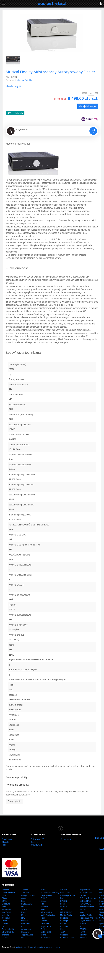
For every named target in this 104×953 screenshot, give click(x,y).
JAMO (23, 909)
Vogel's (5, 938)
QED (4, 926)
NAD (23, 918)
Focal (62, 904)
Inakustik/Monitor (87, 907)
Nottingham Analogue (89, 918)
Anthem (24, 890)
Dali (61, 898)
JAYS (43, 909)
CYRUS (44, 898)
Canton (83, 895)
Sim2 (62, 929)
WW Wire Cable (66, 938)
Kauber (83, 909)
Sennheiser (26, 929)
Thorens (5, 935)
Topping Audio (27, 935)
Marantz (83, 912)
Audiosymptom (86, 893)
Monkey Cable (86, 915)
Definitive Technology (88, 898)
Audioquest (65, 893)
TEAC (82, 932)
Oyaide (44, 921)
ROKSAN (64, 926)
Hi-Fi (4, 845)
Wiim (23, 938)
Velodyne (83, 935)
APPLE (44, 890)
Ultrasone (64, 935)
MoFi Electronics (48, 915)
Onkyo (4, 921)
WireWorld (45, 938)
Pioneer (5, 923)
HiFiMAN (44, 907)
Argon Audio (85, 890)
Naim (43, 918)
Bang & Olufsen (27, 895)
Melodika (5, 915)
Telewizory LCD (37, 839)
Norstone (64, 918)
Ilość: (84, 93)
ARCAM (63, 890)
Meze (23, 915)
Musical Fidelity (24, 80)
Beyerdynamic (47, 895)
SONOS (83, 929)
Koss (23, 912)
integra (57, 947)
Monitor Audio (66, 915)
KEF (101, 909)
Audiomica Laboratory (50, 893)
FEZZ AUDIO (26, 904)
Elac (23, 901)
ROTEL (83, 926)
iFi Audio (63, 907)
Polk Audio (25, 923)
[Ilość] (91, 93)
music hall (6, 918)
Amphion (5, 890)
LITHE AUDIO (66, 912)
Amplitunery (7, 839)
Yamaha (83, 938)
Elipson (44, 901)
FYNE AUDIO (85, 904)
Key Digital (6, 912)
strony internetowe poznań (41, 947)
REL (23, 926)
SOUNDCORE (8, 932)
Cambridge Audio (67, 895)
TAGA (62, 932)
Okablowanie (36, 845)
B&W (4, 895)
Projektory (35, 842)
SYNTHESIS (46, 932)
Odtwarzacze (65, 839)
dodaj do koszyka (87, 106)
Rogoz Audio (46, 926)
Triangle (44, 935)
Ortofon (24, 921)
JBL (61, 909)
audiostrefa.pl (21, 947)
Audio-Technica (8, 893)
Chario (4, 898)
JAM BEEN (6, 909)
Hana (4, 907)
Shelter (44, 929)
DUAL (4, 901)
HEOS (24, 907)
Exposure (6, 904)
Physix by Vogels (87, 921)
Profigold (83, 923)
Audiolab (25, 893)
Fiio (42, 904)
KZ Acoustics (46, 912)
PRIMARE (45, 923)
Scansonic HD (8, 929)
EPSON (63, 901)
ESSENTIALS (85, 901)
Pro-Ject (63, 923)
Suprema (25, 932)
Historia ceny (13, 86)
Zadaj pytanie (14, 801)
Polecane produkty (16, 777)
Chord (23, 898)
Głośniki (5, 842)
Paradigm (64, 921)
